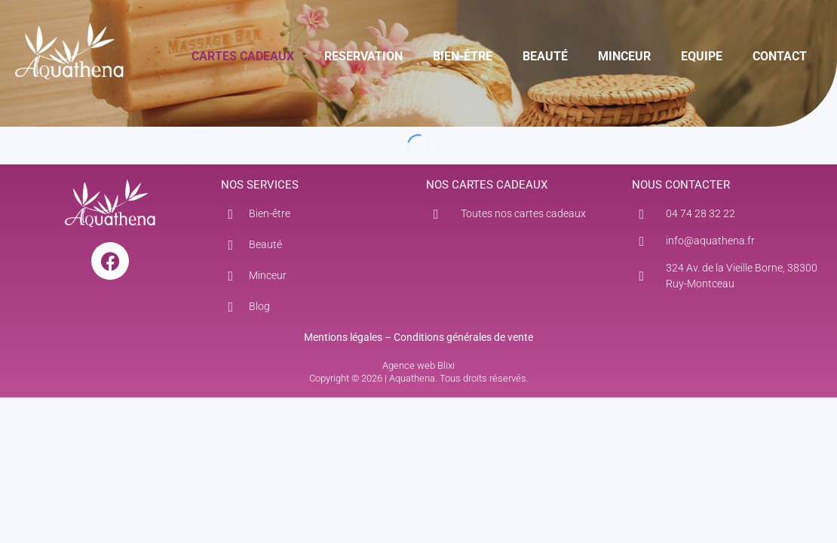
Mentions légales (343, 337)
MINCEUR (624, 56)
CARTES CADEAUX (243, 56)
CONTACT (780, 56)
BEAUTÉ (545, 56)
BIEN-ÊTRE (462, 56)
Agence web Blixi (418, 365)
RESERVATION (363, 56)
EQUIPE (701, 56)
